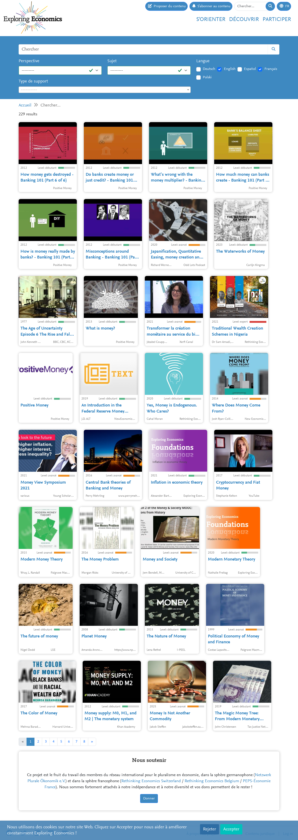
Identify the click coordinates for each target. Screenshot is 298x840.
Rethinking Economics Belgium (212, 781)
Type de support (33, 81)
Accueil (25, 105)
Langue (203, 61)
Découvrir (244, 19)
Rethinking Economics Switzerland (151, 781)
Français (270, 69)
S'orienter (210, 19)
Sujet (112, 61)
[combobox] (105, 89)
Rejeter (209, 829)
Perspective (29, 61)
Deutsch (209, 69)
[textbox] (104, 90)
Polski (207, 77)
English (230, 69)
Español (250, 69)
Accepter (231, 829)
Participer (277, 19)
